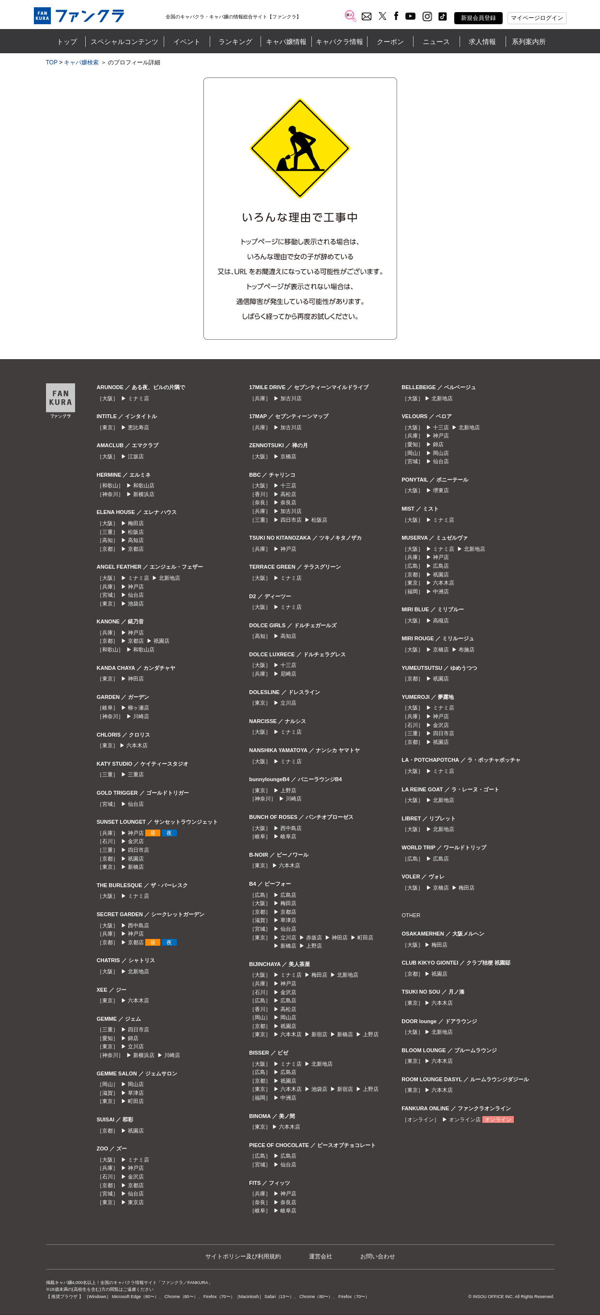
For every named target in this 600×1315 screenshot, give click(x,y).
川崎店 (141, 716)
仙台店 (136, 595)
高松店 (288, 494)
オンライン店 (465, 1119)
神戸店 (136, 586)
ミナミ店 (138, 398)
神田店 (136, 678)
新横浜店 (143, 494)
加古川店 (291, 398)
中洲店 (288, 1098)
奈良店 (288, 502)
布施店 (467, 649)
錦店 (133, 1038)
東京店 (136, 1202)
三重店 (136, 774)
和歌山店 (143, 485)
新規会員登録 (478, 18)
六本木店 (137, 745)
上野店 (288, 790)
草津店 (136, 1093)
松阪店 (136, 532)
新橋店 (136, 867)
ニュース (436, 41)
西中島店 (138, 925)
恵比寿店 (138, 427)
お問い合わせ (377, 1256)
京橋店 (288, 456)
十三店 (288, 485)
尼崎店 (288, 674)
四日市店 (138, 850)
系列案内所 (529, 41)
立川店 (136, 1046)
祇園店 (161, 641)
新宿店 (319, 1034)
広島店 (288, 895)
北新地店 (169, 578)
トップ (67, 41)
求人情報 (482, 41)
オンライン (498, 1119)
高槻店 (441, 620)
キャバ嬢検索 (81, 62)
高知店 (136, 540)
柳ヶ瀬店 (138, 707)
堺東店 (441, 490)
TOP (52, 62)
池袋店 (136, 603)
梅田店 (136, 523)
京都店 (136, 549)
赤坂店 (314, 937)
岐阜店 (288, 836)
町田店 (136, 1101)
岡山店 (136, 1084)
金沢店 (136, 841)
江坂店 (136, 456)
